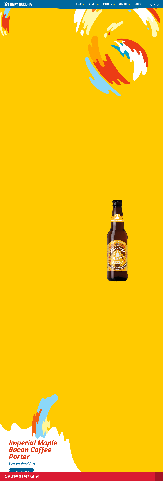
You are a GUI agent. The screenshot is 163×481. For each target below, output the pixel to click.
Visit (92, 4)
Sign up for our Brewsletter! (22, 476)
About (123, 4)
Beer (79, 4)
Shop (138, 4)
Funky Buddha (18, 4)
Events (107, 4)
